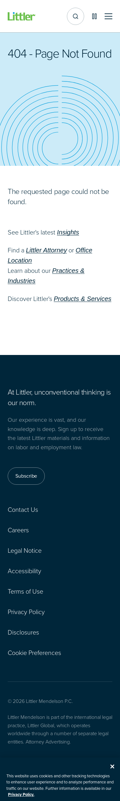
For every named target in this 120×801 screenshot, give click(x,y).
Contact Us (23, 509)
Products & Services (82, 298)
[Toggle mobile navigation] (108, 16)
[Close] (112, 770)
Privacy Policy (26, 611)
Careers (18, 530)
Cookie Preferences (34, 652)
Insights (68, 232)
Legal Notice (25, 550)
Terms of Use (25, 591)
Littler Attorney (46, 250)
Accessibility (24, 570)
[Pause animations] (94, 16)
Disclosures (23, 632)
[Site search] (75, 16)
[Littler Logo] (22, 16)
